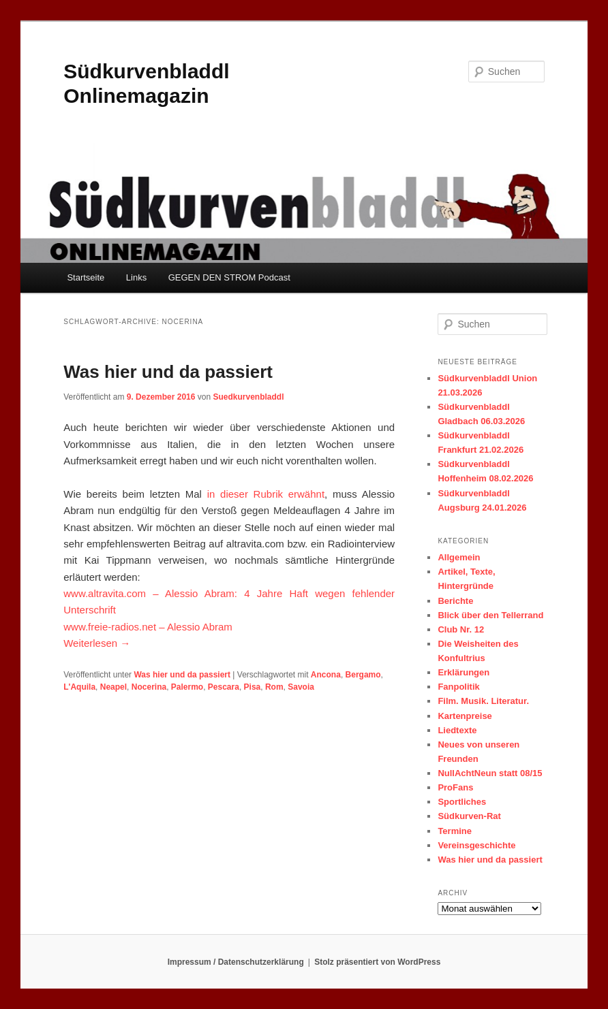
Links (136, 277)
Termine (455, 831)
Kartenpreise (464, 716)
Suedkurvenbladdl (248, 397)
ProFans (455, 787)
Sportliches (462, 802)
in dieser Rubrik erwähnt (265, 494)
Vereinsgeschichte (476, 845)
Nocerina (149, 687)
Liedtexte (457, 730)
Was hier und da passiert (168, 372)
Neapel (113, 687)
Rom (274, 687)
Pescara (223, 687)
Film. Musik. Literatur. (483, 701)
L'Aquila (79, 687)
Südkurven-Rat (469, 816)
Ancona (326, 674)
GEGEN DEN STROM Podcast (229, 277)
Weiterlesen (96, 643)
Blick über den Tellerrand (490, 615)
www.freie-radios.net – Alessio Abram (147, 626)
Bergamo (363, 674)
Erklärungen (463, 672)
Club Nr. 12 (461, 629)
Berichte (455, 601)
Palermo (187, 687)
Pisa (252, 687)
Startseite (85, 277)
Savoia (301, 687)
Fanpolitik (458, 687)
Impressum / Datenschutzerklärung (236, 962)
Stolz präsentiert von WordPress (377, 962)
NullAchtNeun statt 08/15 (490, 773)
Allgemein (459, 557)
